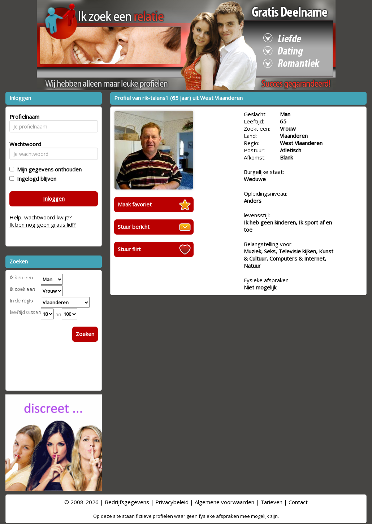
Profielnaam (23, 116)
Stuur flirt (129, 249)
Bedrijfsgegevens (127, 502)
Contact (298, 502)
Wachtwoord (23, 144)
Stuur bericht (134, 226)
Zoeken (85, 333)
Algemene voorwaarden (224, 502)
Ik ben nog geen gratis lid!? (42, 224)
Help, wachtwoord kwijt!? (40, 217)
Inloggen (54, 198)
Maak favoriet (135, 204)
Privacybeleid (172, 502)
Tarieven (271, 502)
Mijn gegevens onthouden (48, 169)
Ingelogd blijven (35, 178)
